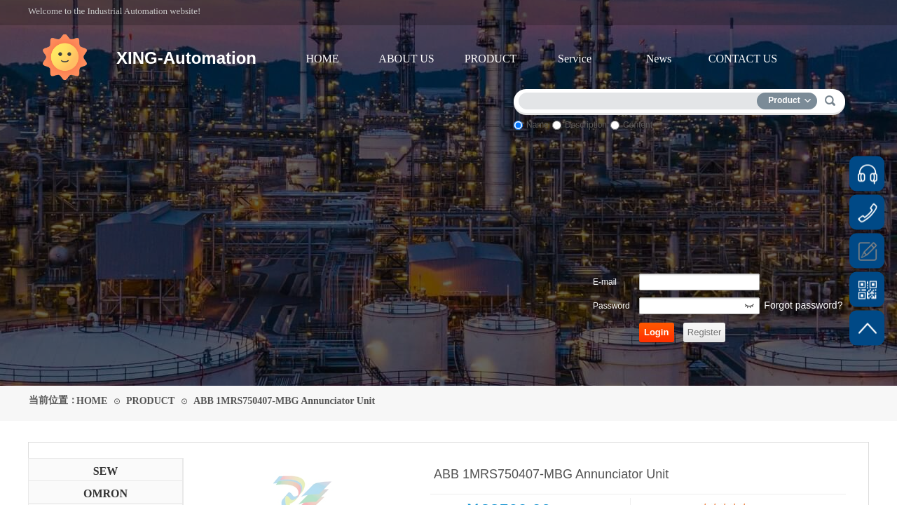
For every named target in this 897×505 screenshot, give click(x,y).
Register (704, 332)
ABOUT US (406, 59)
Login (656, 332)
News (658, 59)
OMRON (105, 493)
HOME (322, 59)
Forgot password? (803, 305)
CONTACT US (742, 59)
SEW (105, 471)
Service (574, 59)
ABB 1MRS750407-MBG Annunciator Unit (284, 401)
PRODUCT (491, 59)
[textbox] (641, 98)
